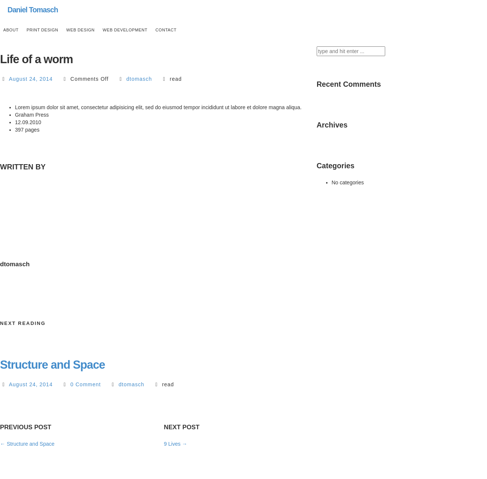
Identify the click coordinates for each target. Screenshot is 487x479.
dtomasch (139, 79)
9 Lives (175, 444)
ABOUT (11, 30)
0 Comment (85, 384)
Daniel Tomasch (32, 10)
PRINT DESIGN (42, 30)
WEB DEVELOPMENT (125, 30)
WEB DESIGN (80, 30)
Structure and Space (52, 364)
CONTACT (165, 30)
